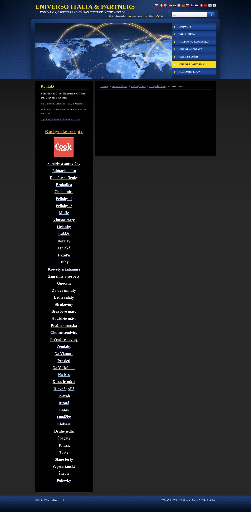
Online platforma (119, 86)
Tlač (161, 16)
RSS (151, 16)
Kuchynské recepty (157, 86)
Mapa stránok (137, 16)
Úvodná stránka (118, 16)
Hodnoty (104, 86)
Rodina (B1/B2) (138, 86)
